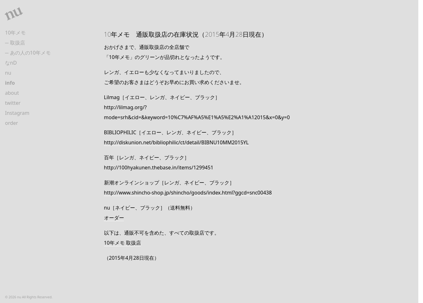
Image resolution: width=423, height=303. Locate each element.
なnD (11, 62)
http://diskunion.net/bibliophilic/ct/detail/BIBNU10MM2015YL (176, 142)
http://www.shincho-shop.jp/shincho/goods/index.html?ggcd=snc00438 (188, 192)
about (12, 92)
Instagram (17, 112)
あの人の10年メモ (30, 52)
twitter (13, 102)
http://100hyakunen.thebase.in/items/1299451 (159, 167)
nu (8, 72)
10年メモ (15, 32)
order (11, 123)
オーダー (114, 217)
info (10, 82)
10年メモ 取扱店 (122, 242)
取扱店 (17, 42)
